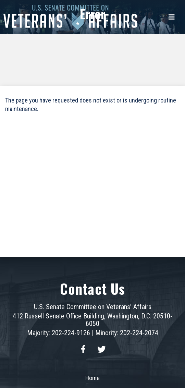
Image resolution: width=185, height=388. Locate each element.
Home (92, 377)
